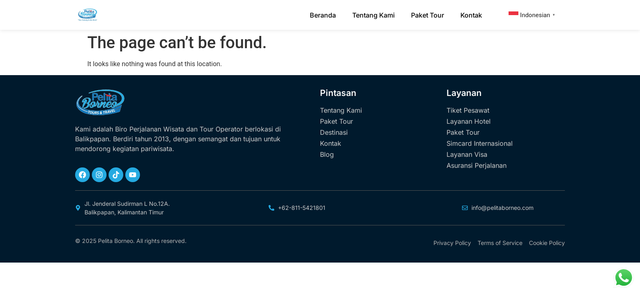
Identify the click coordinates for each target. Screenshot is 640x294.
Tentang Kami (373, 15)
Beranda (323, 15)
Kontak (471, 15)
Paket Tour (427, 15)
